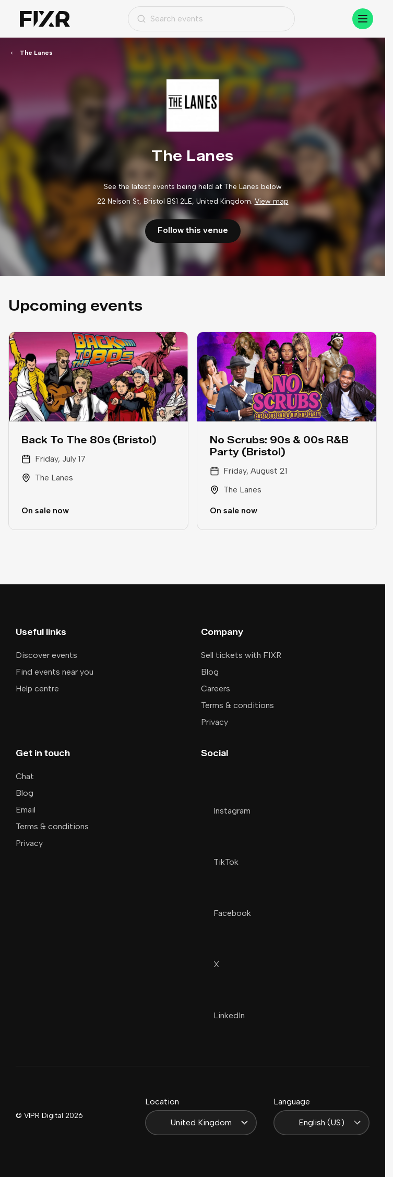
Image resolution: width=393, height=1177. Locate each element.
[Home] (45, 19)
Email (25, 810)
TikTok (220, 862)
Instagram (226, 811)
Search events (170, 18)
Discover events (46, 655)
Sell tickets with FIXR (241, 655)
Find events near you (54, 672)
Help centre (37, 688)
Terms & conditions (237, 705)
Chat (25, 776)
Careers (215, 688)
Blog (210, 672)
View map (272, 201)
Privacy (214, 722)
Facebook (226, 913)
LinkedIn (223, 1015)
